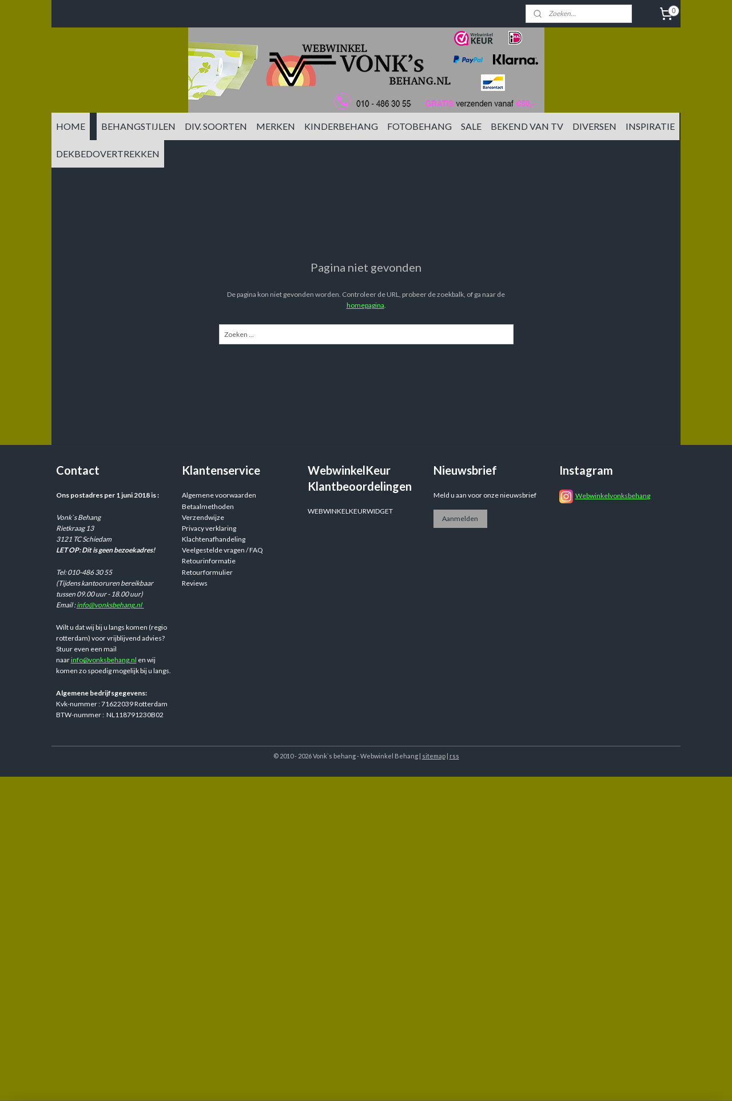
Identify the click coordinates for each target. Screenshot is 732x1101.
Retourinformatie (209, 561)
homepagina (365, 305)
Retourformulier (207, 572)
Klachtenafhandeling (213, 539)
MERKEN (275, 126)
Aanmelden (460, 518)
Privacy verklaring (209, 528)
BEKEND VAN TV (527, 126)
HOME (70, 126)
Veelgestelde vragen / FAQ (222, 550)
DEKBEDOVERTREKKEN (108, 153)
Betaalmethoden (208, 506)
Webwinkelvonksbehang (612, 495)
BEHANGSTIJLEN (138, 126)
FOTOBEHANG (419, 126)
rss (454, 756)
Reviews (195, 583)
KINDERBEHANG (341, 126)
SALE (471, 126)
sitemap (433, 756)
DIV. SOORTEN (216, 126)
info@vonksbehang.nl (110, 605)
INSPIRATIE (650, 126)
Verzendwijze (203, 517)
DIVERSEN (594, 126)
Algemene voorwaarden (219, 495)
